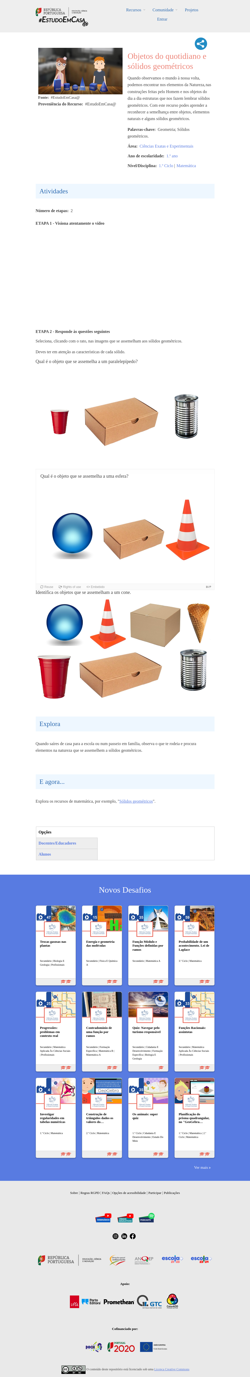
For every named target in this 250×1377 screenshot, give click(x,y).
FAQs (106, 1193)
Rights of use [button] (72, 587)
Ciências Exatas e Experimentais (166, 146)
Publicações (172, 1193)
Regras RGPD (89, 1193)
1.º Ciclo (166, 166)
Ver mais (201, 1167)
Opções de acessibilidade (129, 1193)
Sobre (74, 1193)
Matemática (186, 166)
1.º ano (172, 156)
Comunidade (163, 10)
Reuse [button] (48, 587)
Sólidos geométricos (136, 801)
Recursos (133, 10)
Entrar (162, 19)
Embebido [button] (98, 587)
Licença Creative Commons (171, 1369)
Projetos (191, 10)
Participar (154, 1193)
